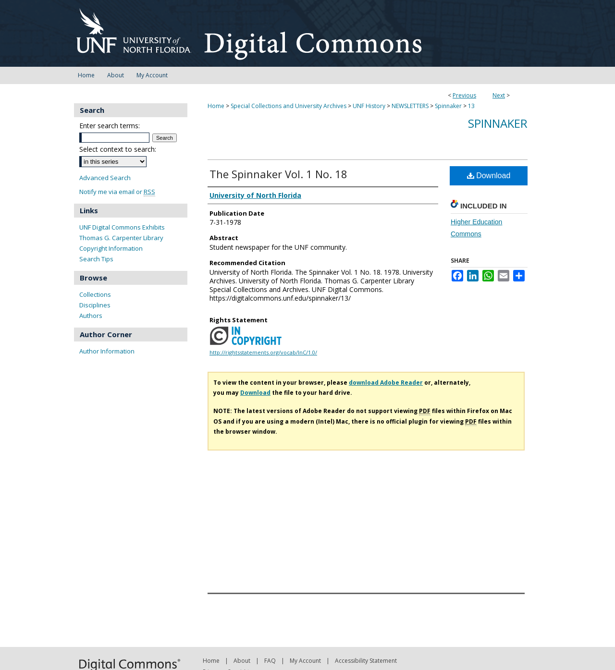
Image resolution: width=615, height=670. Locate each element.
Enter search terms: (109, 125)
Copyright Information (111, 248)
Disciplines (95, 305)
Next (498, 95)
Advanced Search (105, 177)
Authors (90, 315)
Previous (464, 95)
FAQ (270, 661)
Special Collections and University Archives (288, 106)
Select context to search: (117, 149)
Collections (95, 294)
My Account (305, 661)
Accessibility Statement (366, 661)
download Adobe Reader (386, 382)
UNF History (369, 106)
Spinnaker (448, 106)
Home (216, 106)
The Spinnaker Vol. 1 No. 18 (278, 174)
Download (489, 175)
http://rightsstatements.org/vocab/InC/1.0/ (263, 352)
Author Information (107, 351)
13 (471, 106)
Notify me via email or (117, 191)
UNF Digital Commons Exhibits (122, 227)
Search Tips (96, 259)
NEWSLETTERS (410, 106)
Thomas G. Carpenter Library (121, 237)
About (242, 661)
